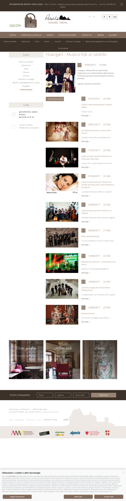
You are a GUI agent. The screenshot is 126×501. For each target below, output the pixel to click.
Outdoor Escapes (67, 35)
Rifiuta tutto (78, 497)
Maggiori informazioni (17, 497)
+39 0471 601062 (26, 188)
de (90, 17)
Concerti (58, 41)
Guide (26, 167)
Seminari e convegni (73, 41)
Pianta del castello (31, 35)
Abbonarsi (103, 458)
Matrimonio (25, 41)
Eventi (50, 35)
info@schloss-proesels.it (28, 190)
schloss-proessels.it (58, 19)
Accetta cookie (109, 497)
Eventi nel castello (9, 41)
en (94, 17)
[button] (123, 472)
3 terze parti (11, 476)
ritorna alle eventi (55, 161)
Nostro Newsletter (20, 457)
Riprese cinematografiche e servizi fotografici (101, 41)
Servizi (100, 35)
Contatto (87, 35)
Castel (12, 35)
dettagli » (85, 178)
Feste (37, 41)
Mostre (47, 41)
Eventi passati (63, 48)
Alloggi (113, 35)
